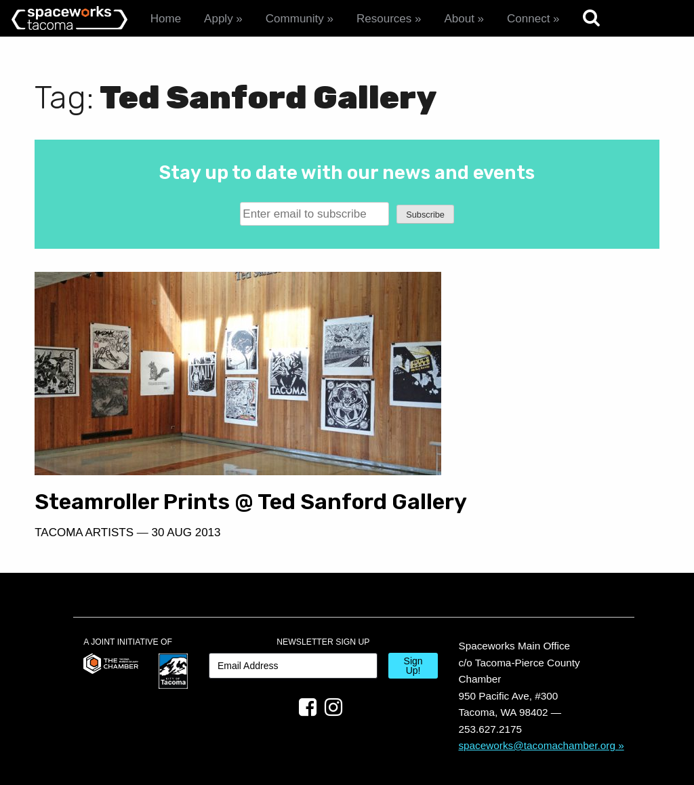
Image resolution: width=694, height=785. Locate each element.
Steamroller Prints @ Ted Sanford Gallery (165, 457)
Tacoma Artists (84, 501)
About (459, 18)
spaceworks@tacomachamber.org (536, 714)
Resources (383, 18)
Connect (528, 18)
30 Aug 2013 (185, 501)
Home (165, 18)
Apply (218, 18)
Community (295, 18)
